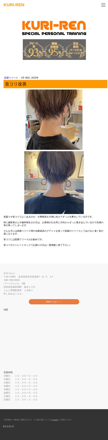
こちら (55, 420)
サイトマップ (8, 426)
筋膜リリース (11, 78)
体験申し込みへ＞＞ (54, 302)
